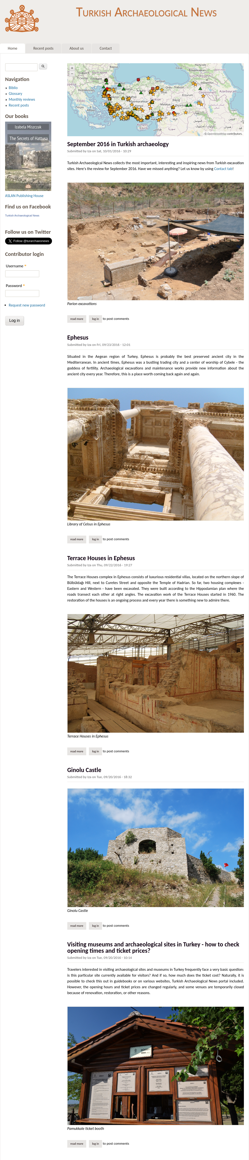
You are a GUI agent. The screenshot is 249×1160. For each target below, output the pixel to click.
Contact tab (223, 168)
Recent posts (43, 48)
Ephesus (77, 337)
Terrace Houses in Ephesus (101, 558)
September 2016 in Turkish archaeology (118, 144)
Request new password (27, 305)
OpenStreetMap (216, 133)
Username (16, 266)
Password (15, 285)
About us (76, 48)
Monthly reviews (22, 99)
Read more (78, 319)
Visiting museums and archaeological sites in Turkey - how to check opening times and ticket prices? (153, 947)
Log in (95, 319)
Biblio (13, 87)
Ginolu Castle (84, 770)
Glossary (15, 93)
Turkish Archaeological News (146, 11)
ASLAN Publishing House (24, 195)
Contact (106, 48)
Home (12, 48)
